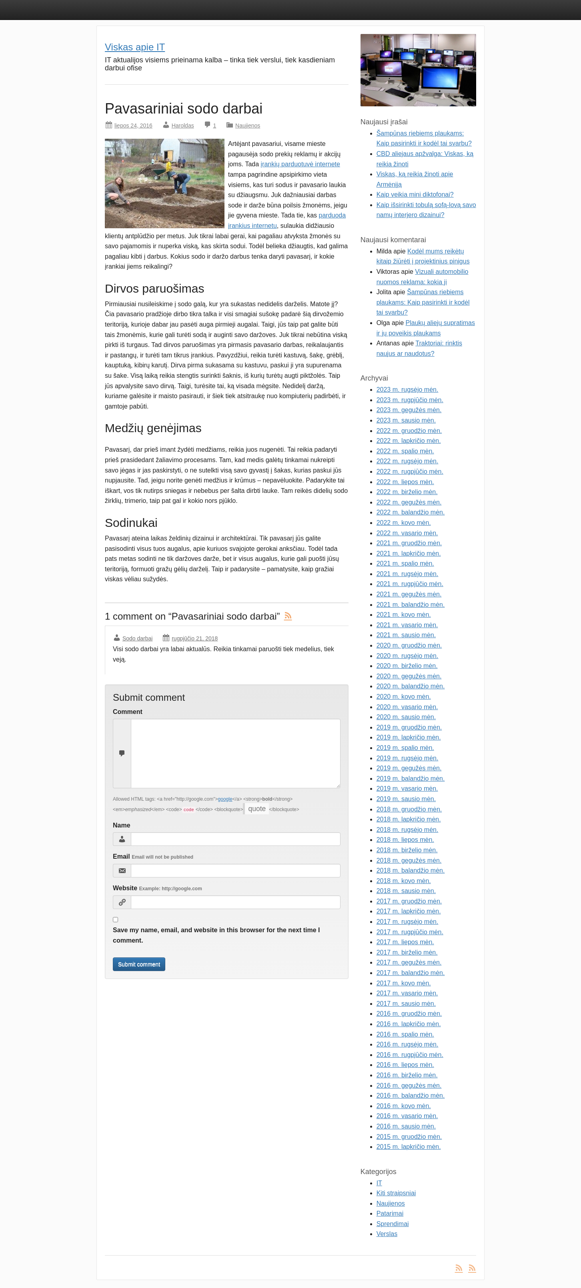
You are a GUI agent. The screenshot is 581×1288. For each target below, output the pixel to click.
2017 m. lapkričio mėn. (409, 911)
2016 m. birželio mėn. (407, 1075)
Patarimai (390, 1213)
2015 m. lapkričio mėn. (409, 1146)
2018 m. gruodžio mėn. (409, 809)
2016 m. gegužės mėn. (409, 1085)
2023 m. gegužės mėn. (409, 410)
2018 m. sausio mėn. (406, 890)
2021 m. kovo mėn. (404, 614)
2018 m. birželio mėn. (407, 850)
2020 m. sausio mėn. (406, 717)
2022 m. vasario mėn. (407, 533)
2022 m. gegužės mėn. (409, 502)
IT (379, 1183)
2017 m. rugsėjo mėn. (408, 921)
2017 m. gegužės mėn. (409, 962)
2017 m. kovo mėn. (404, 983)
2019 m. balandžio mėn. (411, 778)
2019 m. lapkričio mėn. (409, 737)
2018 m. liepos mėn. (405, 839)
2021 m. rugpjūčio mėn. (410, 583)
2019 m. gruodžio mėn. (409, 727)
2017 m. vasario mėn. (407, 993)
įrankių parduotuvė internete (300, 164)
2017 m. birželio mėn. (407, 952)
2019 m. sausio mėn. (406, 799)
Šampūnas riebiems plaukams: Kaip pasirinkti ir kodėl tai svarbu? (423, 302)
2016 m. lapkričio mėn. (409, 1024)
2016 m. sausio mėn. (406, 1126)
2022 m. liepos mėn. (405, 482)
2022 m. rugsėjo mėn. (408, 461)
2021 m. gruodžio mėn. (409, 543)
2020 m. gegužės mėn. (409, 676)
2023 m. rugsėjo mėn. (408, 389)
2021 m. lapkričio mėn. (409, 553)
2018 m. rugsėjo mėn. (408, 829)
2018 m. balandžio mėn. (411, 870)
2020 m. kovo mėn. (404, 696)
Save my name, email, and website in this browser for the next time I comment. (216, 935)
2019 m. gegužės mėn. (409, 768)
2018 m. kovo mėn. (404, 880)
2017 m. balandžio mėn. (411, 972)
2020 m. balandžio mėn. (411, 686)
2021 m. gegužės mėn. (409, 594)
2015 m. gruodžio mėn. (409, 1136)
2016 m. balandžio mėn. (411, 1095)
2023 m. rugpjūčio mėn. (410, 400)
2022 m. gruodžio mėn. (409, 430)
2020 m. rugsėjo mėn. (408, 655)
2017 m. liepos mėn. (405, 942)
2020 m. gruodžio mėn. (409, 645)
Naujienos (247, 125)
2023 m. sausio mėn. (406, 420)
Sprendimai (393, 1223)
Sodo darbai (137, 638)
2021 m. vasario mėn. (407, 625)
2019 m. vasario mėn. (407, 788)
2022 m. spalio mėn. (405, 451)
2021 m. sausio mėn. (406, 635)
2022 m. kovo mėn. (404, 522)
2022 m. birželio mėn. (407, 491)
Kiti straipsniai (396, 1193)
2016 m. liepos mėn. (405, 1064)
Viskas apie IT (135, 47)
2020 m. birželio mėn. (407, 665)
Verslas (387, 1233)
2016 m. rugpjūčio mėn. (410, 1054)
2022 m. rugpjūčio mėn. (410, 471)
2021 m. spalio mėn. (405, 563)
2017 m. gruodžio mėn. (409, 901)
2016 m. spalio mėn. (405, 1034)
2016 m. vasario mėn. (407, 1116)
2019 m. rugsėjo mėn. (408, 758)
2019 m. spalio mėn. (405, 747)
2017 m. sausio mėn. (406, 1003)
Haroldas (183, 125)
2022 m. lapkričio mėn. (409, 440)
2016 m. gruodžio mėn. (409, 1013)
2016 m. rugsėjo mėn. (408, 1044)
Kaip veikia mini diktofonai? (415, 194)
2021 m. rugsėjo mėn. (408, 573)
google (225, 799)
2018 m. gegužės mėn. (409, 860)
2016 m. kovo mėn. (404, 1106)
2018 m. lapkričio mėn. (409, 819)
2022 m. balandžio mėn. (411, 512)
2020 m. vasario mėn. (407, 707)
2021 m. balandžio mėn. (411, 604)
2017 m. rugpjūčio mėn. (410, 932)
